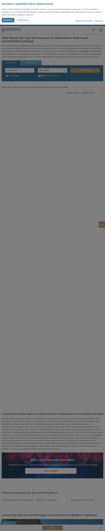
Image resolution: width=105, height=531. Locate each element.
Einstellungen (22, 20)
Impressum (98, 21)
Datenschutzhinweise (84, 21)
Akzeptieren (8, 20)
